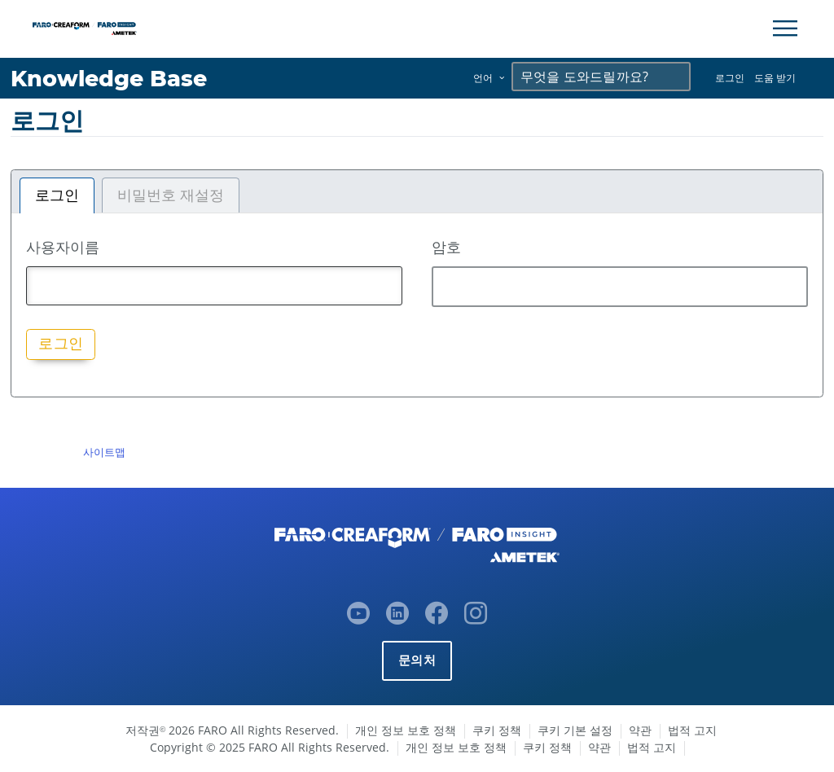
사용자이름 (62, 247)
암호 (446, 247)
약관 (640, 730)
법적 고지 (692, 730)
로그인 (729, 78)
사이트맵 (104, 452)
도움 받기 (775, 78)
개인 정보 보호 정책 (405, 730)
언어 (483, 78)
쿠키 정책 (496, 730)
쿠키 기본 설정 (575, 730)
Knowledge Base (109, 78)
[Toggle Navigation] (785, 28)
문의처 (417, 660)
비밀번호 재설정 (170, 195)
